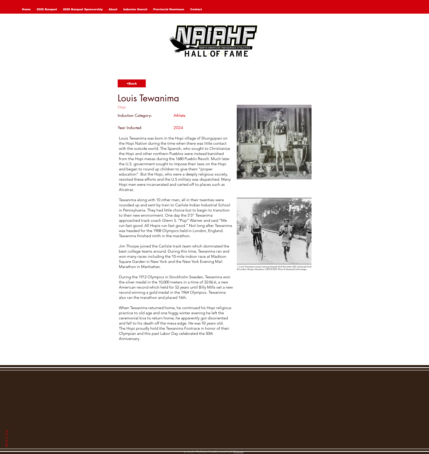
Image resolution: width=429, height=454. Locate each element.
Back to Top (6, 438)
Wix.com (238, 451)
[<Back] (132, 83)
